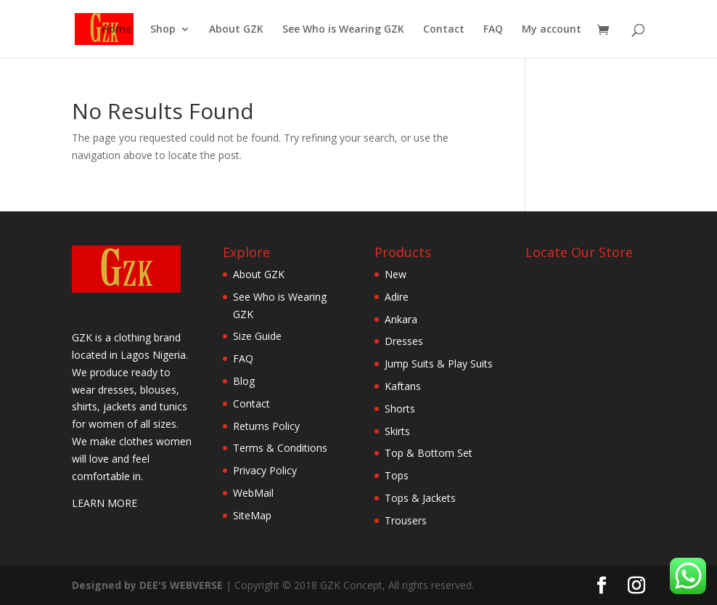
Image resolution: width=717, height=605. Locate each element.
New (395, 274)
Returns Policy (266, 426)
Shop (163, 30)
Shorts (400, 408)
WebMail (253, 493)
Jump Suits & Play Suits (439, 363)
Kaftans (403, 386)
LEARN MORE (104, 503)
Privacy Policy (265, 470)
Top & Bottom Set (428, 453)
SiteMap (252, 515)
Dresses (404, 341)
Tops (397, 475)
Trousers (406, 520)
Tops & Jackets (420, 498)
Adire (397, 297)
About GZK (236, 30)
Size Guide (257, 336)
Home (116, 30)
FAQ (493, 30)
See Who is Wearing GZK (343, 30)
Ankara (401, 319)
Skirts (397, 431)
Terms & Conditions (280, 448)
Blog (244, 381)
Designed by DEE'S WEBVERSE (149, 585)
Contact (443, 30)
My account (551, 30)
